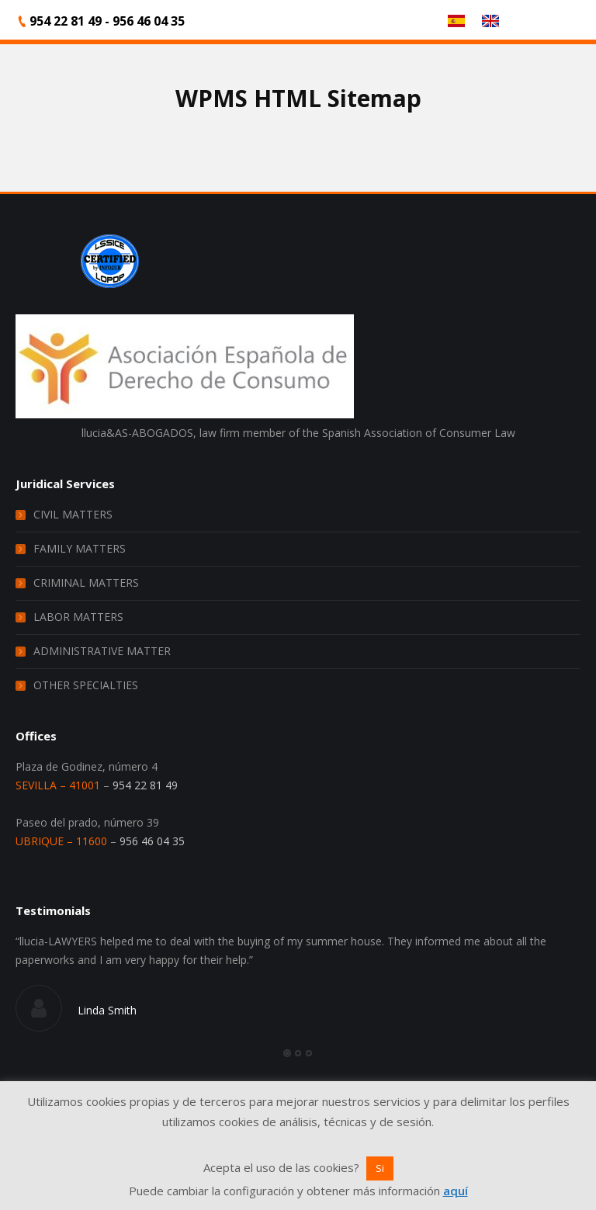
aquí (455, 1190)
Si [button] (380, 1168)
